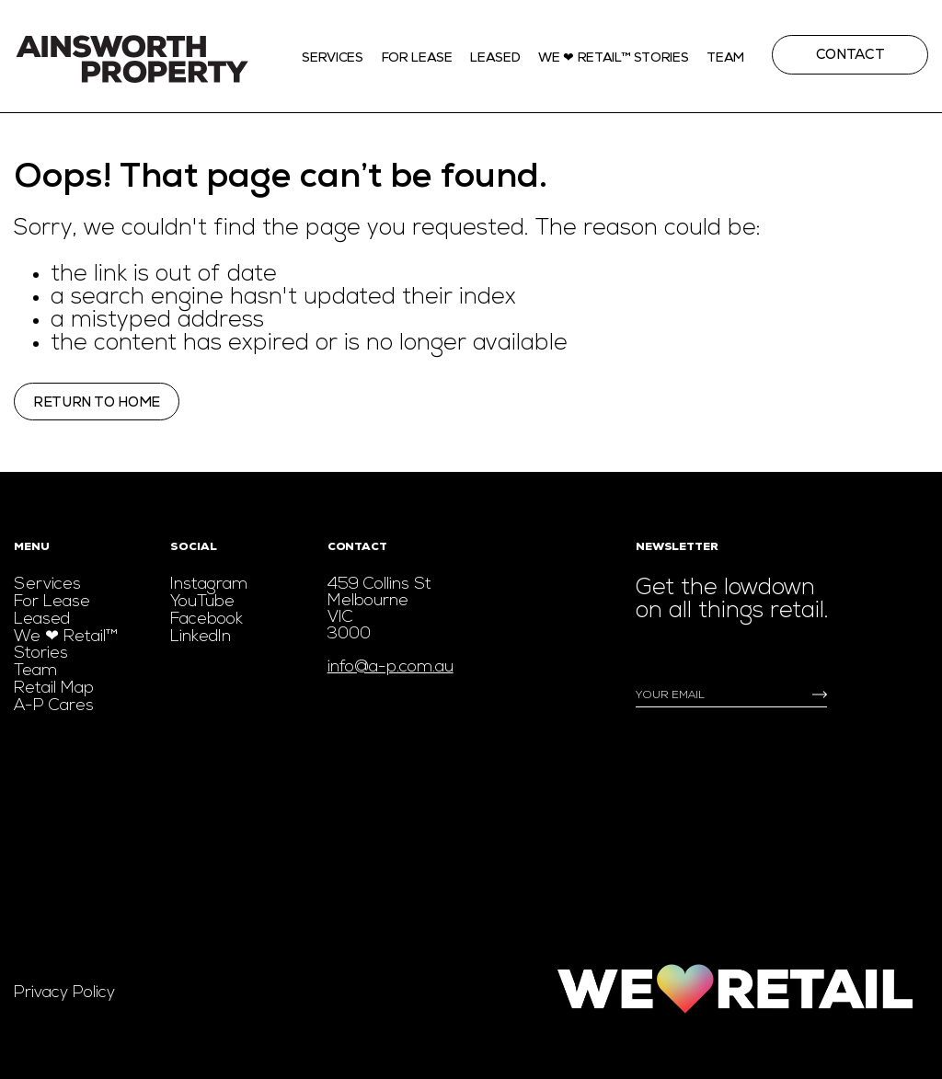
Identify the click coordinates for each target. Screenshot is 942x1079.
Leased (495, 57)
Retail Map (54, 688)
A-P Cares (54, 706)
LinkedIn (200, 637)
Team (725, 57)
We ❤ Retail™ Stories (66, 645)
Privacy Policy (64, 993)
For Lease (417, 57)
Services (332, 57)
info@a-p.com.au (390, 667)
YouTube (202, 602)
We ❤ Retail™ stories (613, 57)
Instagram (208, 584)
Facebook (206, 619)
